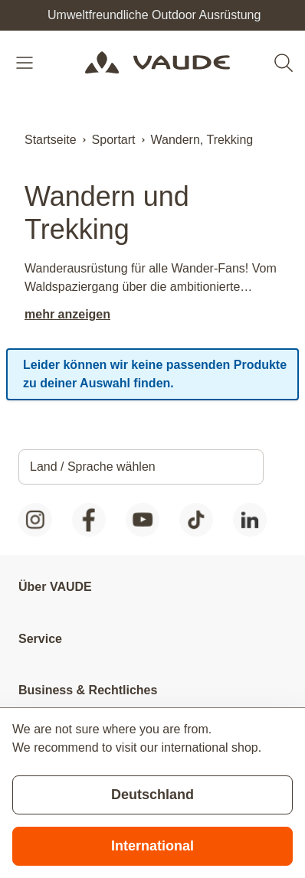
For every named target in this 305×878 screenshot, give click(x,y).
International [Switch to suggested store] (152, 846)
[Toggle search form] (283, 63)
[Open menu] (26, 63)
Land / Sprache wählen (93, 466)
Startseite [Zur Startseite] (51, 139)
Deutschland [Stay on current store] (152, 794)
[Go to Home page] (157, 62)
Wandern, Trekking (202, 139)
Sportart (114, 139)
